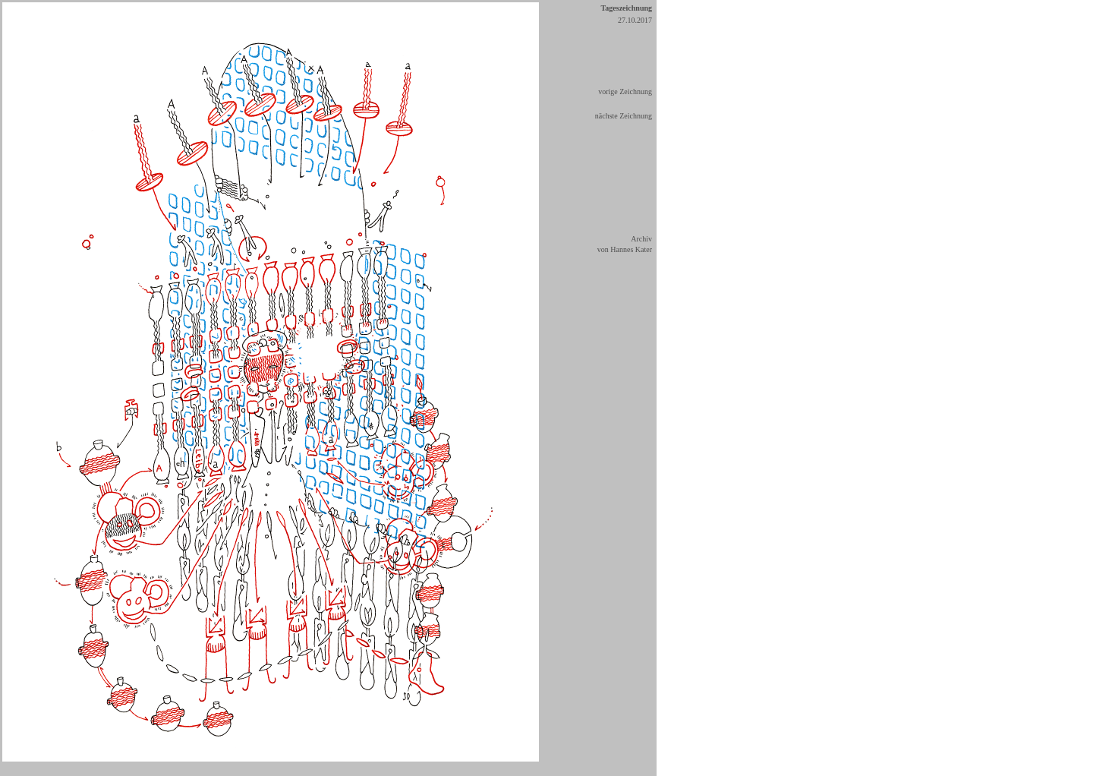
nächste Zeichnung (623, 116)
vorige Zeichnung (625, 91)
